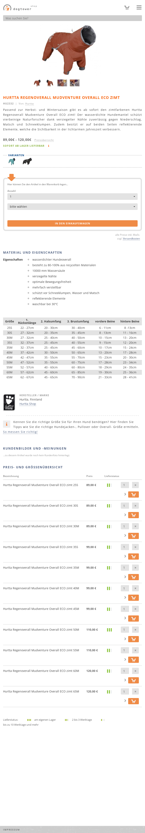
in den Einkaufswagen (72, 223)
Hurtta (29, 103)
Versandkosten (131, 238)
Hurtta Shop (27, 404)
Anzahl (11, 191)
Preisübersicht (44, 140)
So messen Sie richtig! (20, 432)
